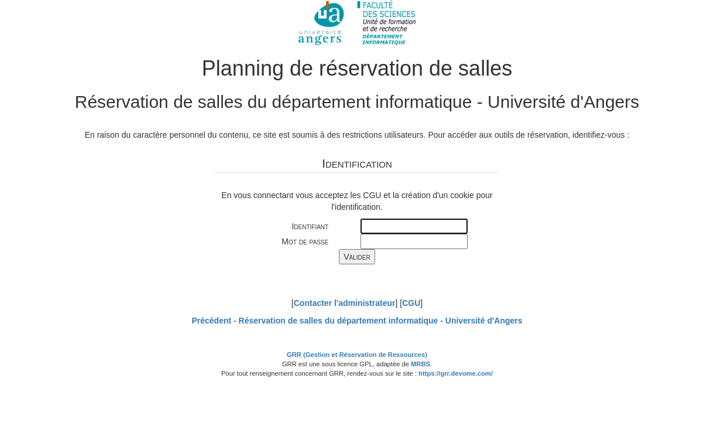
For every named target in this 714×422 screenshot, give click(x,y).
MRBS (420, 363)
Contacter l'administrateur (345, 303)
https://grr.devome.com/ (455, 373)
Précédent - (356, 320)
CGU (411, 303)
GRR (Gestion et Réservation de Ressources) (357, 354)
